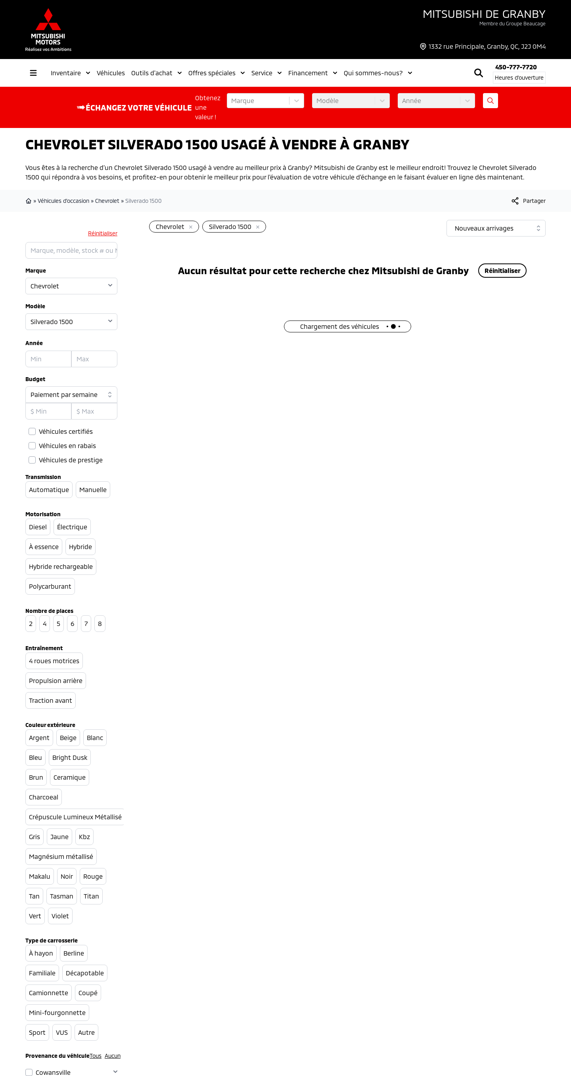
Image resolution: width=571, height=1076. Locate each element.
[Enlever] (189, 227)
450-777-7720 (516, 67)
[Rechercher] (479, 73)
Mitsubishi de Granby (484, 13)
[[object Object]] (528, 201)
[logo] (48, 29)
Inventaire (70, 73)
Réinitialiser (102, 233)
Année (34, 343)
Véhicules (111, 72)
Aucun (113, 1055)
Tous (96, 1055)
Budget (35, 379)
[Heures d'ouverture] (519, 78)
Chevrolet (107, 200)
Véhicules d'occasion (63, 200)
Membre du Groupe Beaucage (512, 23)
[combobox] (232, 100)
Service (266, 73)
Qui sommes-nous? (378, 73)
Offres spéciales (216, 73)
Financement (312, 73)
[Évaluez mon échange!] (490, 100)
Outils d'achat (156, 73)
